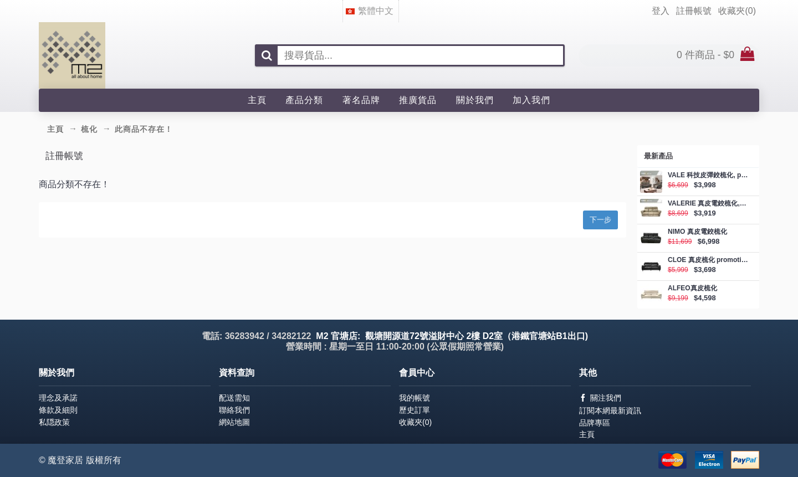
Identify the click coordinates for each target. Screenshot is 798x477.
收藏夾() (415, 422)
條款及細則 (58, 410)
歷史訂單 (414, 410)
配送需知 (234, 397)
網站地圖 (234, 422)
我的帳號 (414, 397)
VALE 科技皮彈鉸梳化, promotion (708, 175)
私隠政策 (54, 422)
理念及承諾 (58, 397)
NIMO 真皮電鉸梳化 (697, 231)
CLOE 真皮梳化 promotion (708, 260)
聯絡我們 (234, 410)
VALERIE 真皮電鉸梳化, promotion (708, 203)
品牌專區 (594, 422)
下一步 (600, 220)
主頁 (587, 434)
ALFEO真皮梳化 (692, 288)
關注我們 (600, 398)
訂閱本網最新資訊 (610, 410)
